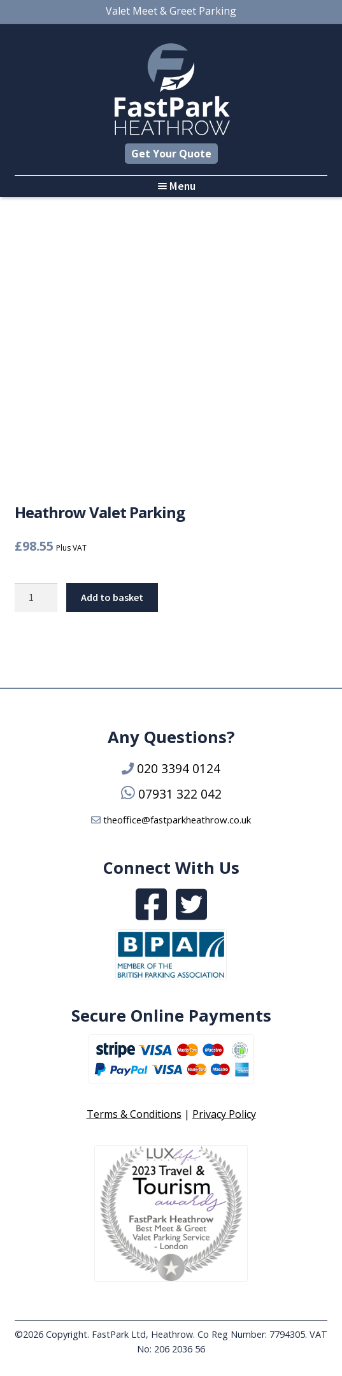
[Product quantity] (36, 597)
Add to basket (112, 597)
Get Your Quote (171, 154)
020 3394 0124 (178, 768)
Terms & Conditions (134, 1114)
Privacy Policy (224, 1114)
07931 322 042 (180, 793)
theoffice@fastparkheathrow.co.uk (177, 819)
